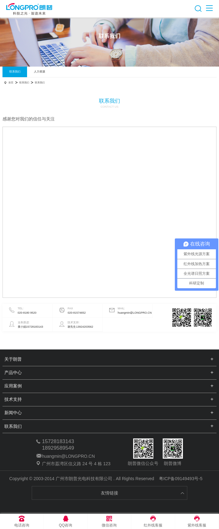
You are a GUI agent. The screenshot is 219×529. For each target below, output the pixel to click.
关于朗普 (13, 359)
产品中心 (13, 372)
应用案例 (13, 385)
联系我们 (15, 71)
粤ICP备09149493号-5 (181, 478)
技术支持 (13, 399)
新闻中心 (13, 412)
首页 (10, 82)
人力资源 (39, 71)
